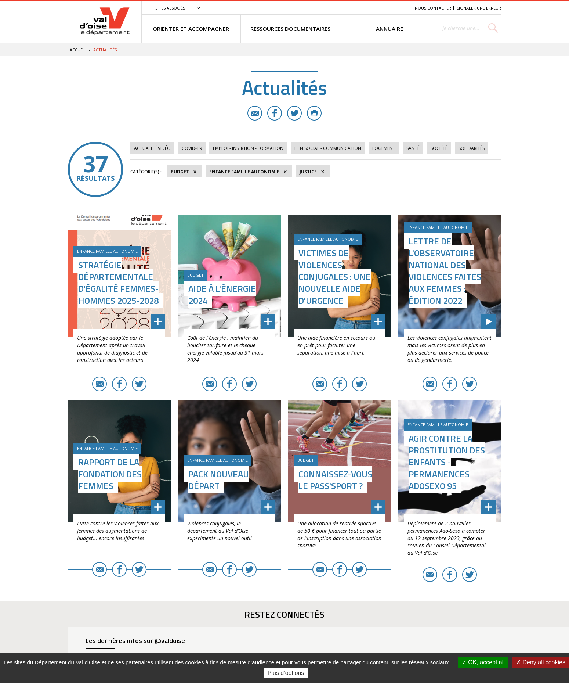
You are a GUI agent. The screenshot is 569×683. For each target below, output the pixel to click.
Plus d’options (286, 673)
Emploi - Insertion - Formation (248, 148)
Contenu (374, 8)
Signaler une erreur (479, 8)
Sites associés (170, 8)
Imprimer (314, 113)
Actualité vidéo (152, 148)
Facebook (274, 113)
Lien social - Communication (327, 148)
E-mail (254, 113)
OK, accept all (483, 662)
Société (439, 148)
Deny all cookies (540, 662)
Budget (180, 172)
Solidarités (472, 148)
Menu (356, 8)
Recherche (399, 8)
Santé (413, 148)
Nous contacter (433, 8)
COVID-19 (192, 148)
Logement (383, 148)
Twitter (294, 113)
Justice (308, 172)
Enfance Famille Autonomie (244, 172)
